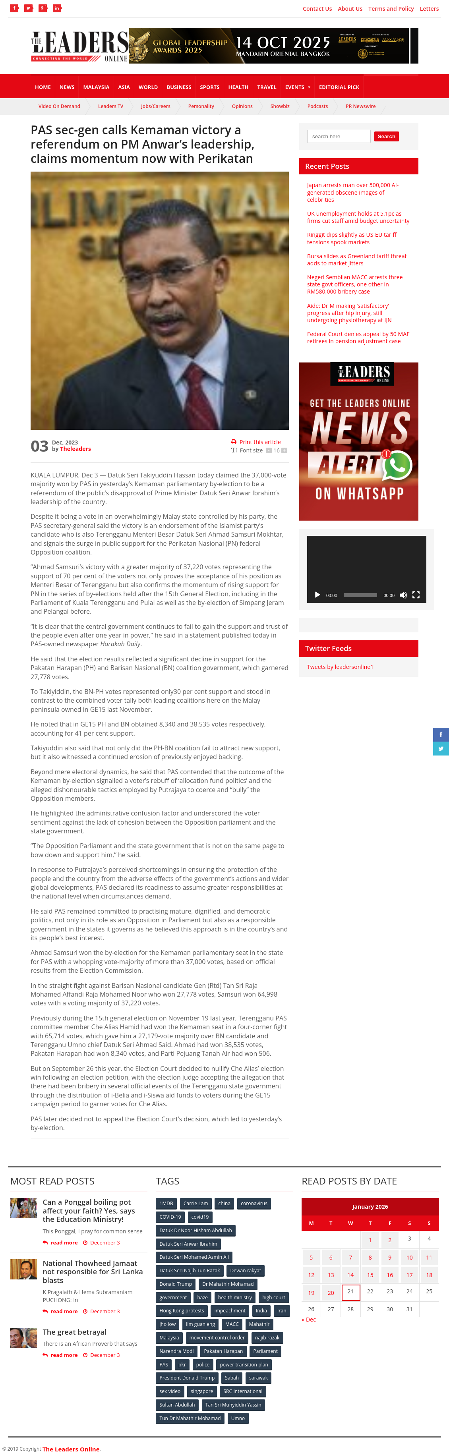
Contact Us (317, 9)
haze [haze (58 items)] (203, 1295)
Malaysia (96, 87)
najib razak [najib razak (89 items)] (268, 1334)
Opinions (242, 106)
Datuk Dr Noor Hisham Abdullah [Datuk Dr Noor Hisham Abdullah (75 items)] (195, 1229)
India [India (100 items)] (262, 1308)
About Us (350, 9)
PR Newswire (360, 106)
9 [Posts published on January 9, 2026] (389, 1254)
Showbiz (280, 106)
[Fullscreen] (416, 595)
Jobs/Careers (155, 106)
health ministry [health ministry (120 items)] (236, 1295)
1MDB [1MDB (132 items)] (166, 1203)
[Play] (317, 595)
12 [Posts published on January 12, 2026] (311, 1269)
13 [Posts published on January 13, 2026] (331, 1269)
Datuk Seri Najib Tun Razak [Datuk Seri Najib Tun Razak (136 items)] (189, 1269)
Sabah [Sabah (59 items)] (232, 1373)
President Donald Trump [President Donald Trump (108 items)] (187, 1373)
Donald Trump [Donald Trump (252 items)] (176, 1282)
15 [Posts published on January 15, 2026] (370, 1269)
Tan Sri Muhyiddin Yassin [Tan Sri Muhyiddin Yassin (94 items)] (233, 1400)
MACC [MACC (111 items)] (233, 1321)
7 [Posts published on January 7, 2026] (350, 1254)
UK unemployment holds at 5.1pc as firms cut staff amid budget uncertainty (357, 217)
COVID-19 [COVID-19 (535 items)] (170, 1216)
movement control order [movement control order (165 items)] (217, 1334)
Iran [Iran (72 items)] (283, 1308)
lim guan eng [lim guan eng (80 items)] (201, 1321)
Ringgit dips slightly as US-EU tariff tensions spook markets (351, 238)
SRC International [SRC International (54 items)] (243, 1387)
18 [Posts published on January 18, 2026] (429, 1269)
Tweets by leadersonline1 (340, 666)
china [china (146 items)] (226, 1203)
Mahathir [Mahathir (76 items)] (261, 1321)
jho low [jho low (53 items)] (168, 1321)
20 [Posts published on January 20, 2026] (331, 1285)
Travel (267, 87)
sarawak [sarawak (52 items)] (259, 1373)
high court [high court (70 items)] (275, 1295)
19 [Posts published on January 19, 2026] (311, 1285)
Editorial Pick (339, 87)
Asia (124, 87)
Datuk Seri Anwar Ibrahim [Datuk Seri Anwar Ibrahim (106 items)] (188, 1242)
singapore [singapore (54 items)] (203, 1387)
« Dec (308, 1310)
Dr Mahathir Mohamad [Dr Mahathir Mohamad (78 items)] (228, 1282)
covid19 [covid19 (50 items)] (200, 1216)
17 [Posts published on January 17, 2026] (409, 1269)
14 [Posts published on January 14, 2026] (350, 1269)
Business (178, 87)
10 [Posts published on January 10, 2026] (409, 1254)
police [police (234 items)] (204, 1360)
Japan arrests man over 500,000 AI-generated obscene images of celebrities (352, 192)
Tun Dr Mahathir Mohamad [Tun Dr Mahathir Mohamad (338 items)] (190, 1413)
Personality (201, 106)
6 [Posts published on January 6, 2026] (331, 1254)
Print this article (255, 442)
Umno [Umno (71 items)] (238, 1413)
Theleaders (75, 448)
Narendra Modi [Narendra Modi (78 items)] (177, 1347)
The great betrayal (74, 1332)
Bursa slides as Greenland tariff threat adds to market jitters (356, 259)
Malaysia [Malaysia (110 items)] (169, 1334)
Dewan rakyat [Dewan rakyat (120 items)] (245, 1269)
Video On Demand (59, 106)
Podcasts (318, 106)
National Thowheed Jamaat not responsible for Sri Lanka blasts (92, 1271)
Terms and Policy (391, 9)
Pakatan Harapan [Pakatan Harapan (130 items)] (224, 1347)
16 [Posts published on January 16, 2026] (390, 1269)
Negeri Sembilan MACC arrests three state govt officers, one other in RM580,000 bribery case (354, 284)
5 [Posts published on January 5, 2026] (311, 1254)
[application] (366, 569)
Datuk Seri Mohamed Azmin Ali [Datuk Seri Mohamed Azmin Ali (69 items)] (194, 1255)
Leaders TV (110, 106)
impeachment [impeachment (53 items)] (230, 1308)
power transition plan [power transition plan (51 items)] (245, 1360)
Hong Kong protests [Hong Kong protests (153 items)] (182, 1308)
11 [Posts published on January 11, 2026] (429, 1254)
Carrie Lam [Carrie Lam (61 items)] (196, 1203)
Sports (210, 87)
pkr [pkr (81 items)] (183, 1360)
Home (43, 87)
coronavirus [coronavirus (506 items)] (256, 1203)
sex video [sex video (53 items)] (170, 1387)
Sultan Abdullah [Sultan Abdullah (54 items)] (177, 1400)
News (67, 87)
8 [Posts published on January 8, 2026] (370, 1254)
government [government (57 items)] (173, 1295)
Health (238, 87)
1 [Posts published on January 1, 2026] (370, 1238)
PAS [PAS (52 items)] (164, 1360)
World (148, 87)
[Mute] (403, 595)
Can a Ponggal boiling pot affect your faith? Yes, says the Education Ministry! (95, 1210)
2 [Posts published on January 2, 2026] (389, 1238)
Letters (429, 9)
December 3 (101, 1242)
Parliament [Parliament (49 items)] (266, 1347)
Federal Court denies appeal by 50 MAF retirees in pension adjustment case (357, 337)
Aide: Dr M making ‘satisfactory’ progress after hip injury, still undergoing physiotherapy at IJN (349, 313)
